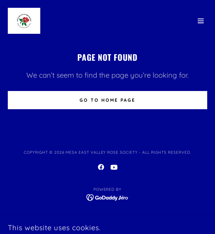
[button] (200, 20)
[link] (24, 21)
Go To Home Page (107, 100)
